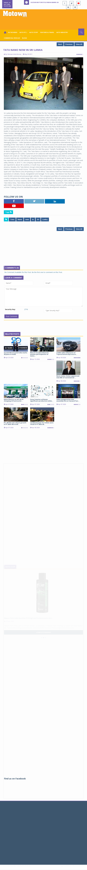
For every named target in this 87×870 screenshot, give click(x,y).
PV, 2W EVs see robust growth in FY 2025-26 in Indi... (15, 423)
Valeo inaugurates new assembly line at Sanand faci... (67, 400)
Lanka (44, 219)
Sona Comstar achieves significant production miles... (41, 400)
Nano (20, 219)
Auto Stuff (33, 32)
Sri (38, 219)
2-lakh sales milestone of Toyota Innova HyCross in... (66, 353)
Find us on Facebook (15, 778)
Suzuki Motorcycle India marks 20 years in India (50, 2)
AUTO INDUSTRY (62, 32)
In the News (12, 32)
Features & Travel (47, 32)
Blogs (24, 38)
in (33, 219)
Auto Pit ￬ (23, 32)
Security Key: (10, 309)
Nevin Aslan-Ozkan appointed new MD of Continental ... (67, 377)
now (27, 219)
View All (79, 44)
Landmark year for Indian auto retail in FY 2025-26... (41, 423)
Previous (68, 44)
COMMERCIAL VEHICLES (12, 38)
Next (60, 44)
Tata (12, 219)
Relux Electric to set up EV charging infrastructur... (13, 400)
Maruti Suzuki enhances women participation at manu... (39, 354)
